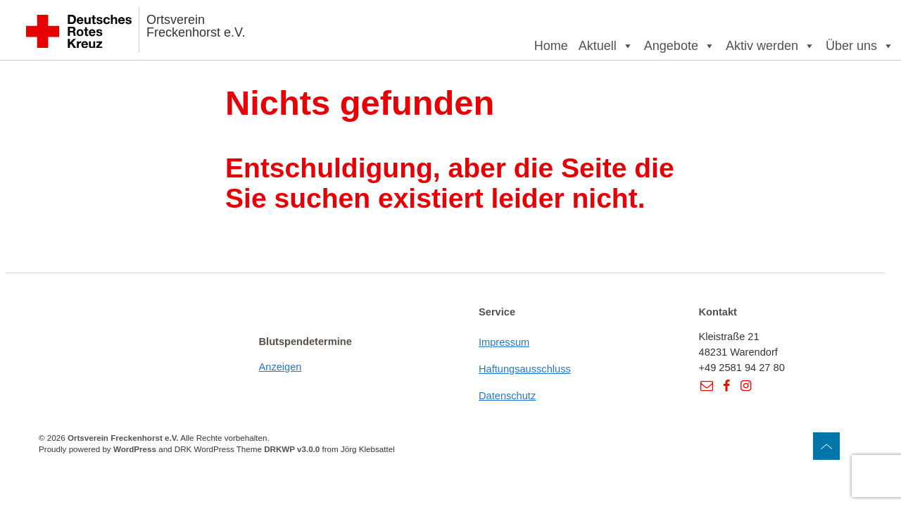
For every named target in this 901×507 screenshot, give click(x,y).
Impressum (504, 342)
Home (551, 46)
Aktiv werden (770, 46)
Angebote (679, 46)
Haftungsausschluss (525, 369)
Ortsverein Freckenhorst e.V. (195, 26)
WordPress (134, 448)
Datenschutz (507, 395)
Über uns (860, 46)
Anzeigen (280, 367)
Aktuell (606, 46)
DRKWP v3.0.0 (292, 448)
